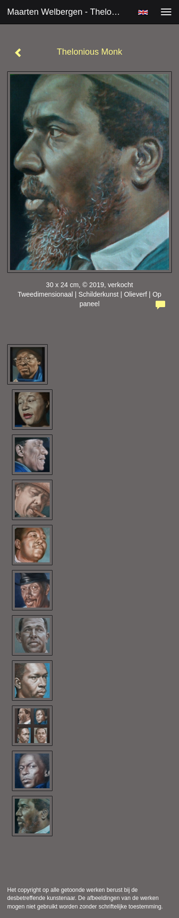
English (142, 12)
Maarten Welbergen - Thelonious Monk (68, 12)
